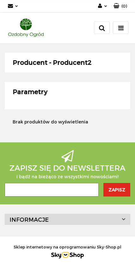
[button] (120, 6)
